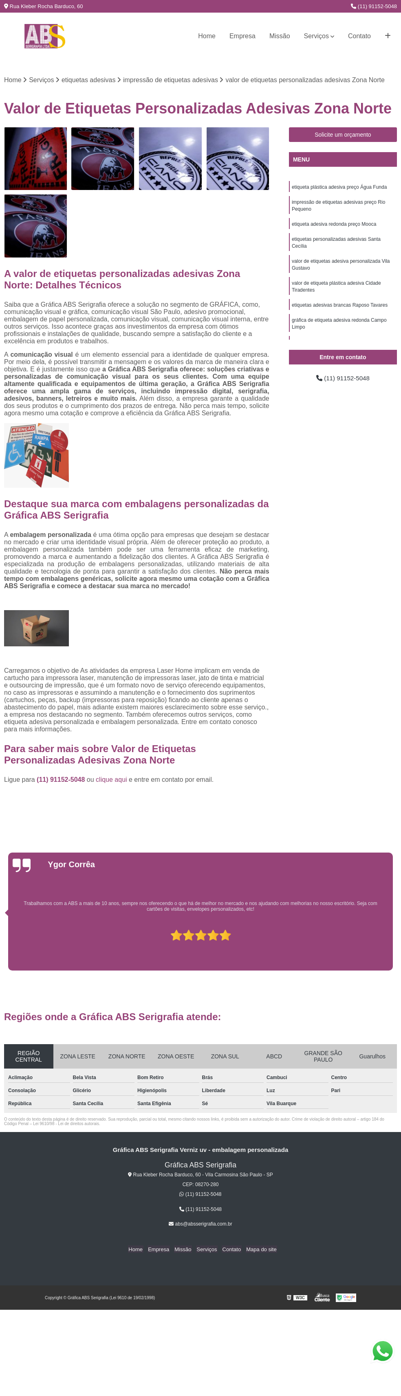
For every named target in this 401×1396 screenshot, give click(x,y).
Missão (279, 36)
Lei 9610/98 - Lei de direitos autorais (66, 1123)
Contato (359, 36)
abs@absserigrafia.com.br (200, 1224)
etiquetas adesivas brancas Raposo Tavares (340, 309)
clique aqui (111, 779)
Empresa (242, 36)
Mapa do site (258, 1249)
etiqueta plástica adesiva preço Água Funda (339, 187)
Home (207, 36)
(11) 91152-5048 (374, 6)
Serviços (316, 36)
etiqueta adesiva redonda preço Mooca (334, 226)
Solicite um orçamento (343, 135)
